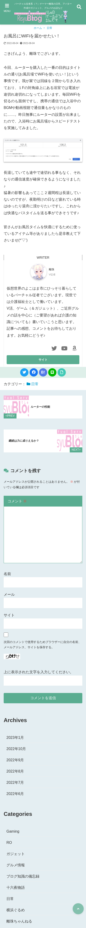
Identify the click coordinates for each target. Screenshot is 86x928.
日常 (49, 28)
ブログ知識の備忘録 (22, 876)
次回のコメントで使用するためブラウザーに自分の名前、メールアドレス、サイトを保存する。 (42, 644)
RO (9, 843)
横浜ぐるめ (15, 910)
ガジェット (15, 854)
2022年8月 (15, 771)
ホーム (38, 28)
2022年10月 (16, 749)
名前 (7, 574)
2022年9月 (15, 760)
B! (43, 372)
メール (9, 594)
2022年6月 (15, 794)
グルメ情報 (15, 865)
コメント (17, 501)
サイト (9, 615)
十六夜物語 (15, 887)
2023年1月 (15, 738)
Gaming (12, 831)
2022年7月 (15, 782)
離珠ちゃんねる (19, 921)
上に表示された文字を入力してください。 (38, 672)
